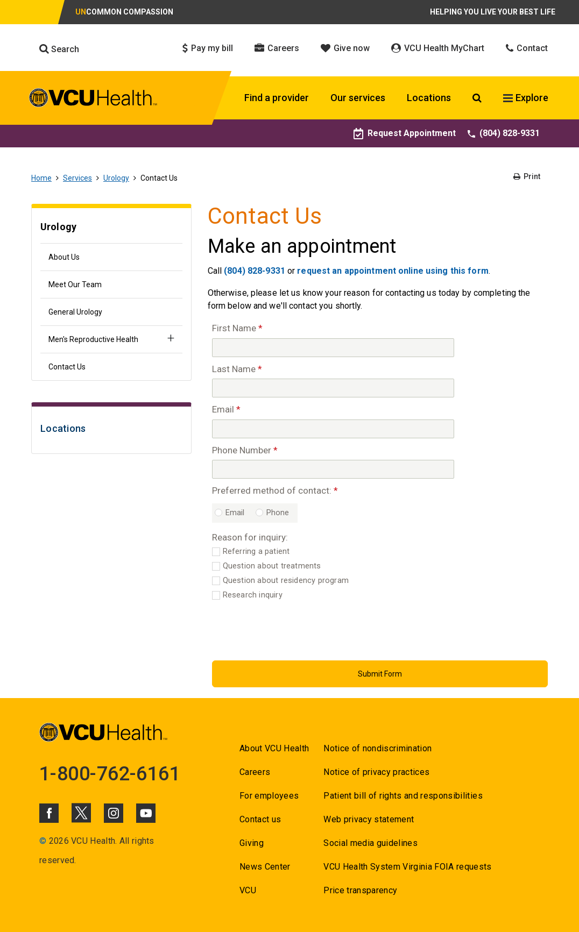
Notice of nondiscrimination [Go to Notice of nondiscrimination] (377, 748)
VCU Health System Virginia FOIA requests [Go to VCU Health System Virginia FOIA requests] (407, 867)
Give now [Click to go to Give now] (345, 48)
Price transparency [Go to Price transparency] (360, 890)
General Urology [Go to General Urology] (75, 312)
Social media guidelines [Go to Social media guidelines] (370, 843)
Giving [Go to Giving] (251, 843)
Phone (278, 512)
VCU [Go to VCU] (247, 890)
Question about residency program (286, 580)
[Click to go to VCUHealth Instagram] (113, 813)
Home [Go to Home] (41, 178)
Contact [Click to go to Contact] (527, 48)
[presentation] (294, 629)
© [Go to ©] (42, 841)
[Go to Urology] (111, 228)
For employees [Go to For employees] (269, 796)
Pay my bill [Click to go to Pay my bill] (207, 48)
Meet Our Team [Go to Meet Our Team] (75, 284)
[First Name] (333, 347)
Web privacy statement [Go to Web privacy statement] (368, 819)
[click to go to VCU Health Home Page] (93, 99)
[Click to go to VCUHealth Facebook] (49, 813)
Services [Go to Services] (77, 178)
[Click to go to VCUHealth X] (81, 812)
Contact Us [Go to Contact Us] (67, 366)
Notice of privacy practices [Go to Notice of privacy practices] (376, 772)
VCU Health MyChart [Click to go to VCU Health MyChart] (437, 48)
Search (59, 49)
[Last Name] (333, 388)
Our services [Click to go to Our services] (357, 97)
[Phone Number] (333, 469)
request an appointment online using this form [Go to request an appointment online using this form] (392, 271)
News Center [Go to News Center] (265, 867)
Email (235, 512)
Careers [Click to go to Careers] (277, 48)
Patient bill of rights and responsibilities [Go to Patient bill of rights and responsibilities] (403, 796)
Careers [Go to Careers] (254, 772)
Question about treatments (272, 566)
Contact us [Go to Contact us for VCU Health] (260, 819)
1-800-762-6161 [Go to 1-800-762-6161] (109, 774)
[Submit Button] (380, 673)
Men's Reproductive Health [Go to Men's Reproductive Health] (93, 339)
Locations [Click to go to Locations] (429, 97)
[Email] (333, 428)
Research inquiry (253, 595)
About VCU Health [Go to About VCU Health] (274, 748)
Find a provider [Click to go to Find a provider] (276, 97)
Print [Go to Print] (526, 176)
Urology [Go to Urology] (116, 178)
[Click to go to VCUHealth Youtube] (146, 813)
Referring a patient (256, 551)
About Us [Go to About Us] (64, 257)
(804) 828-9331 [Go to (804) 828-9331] (504, 133)
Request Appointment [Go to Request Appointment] (405, 133)
